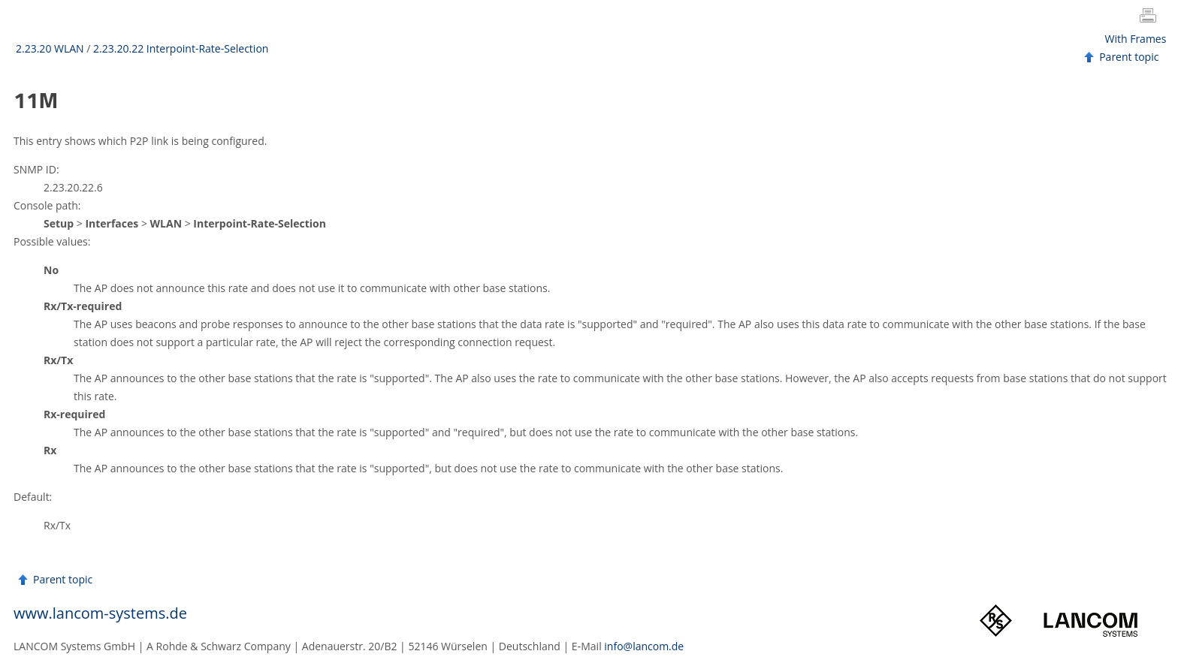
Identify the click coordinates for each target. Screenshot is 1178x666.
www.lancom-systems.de (100, 613)
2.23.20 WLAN (50, 48)
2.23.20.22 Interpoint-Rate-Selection (180, 48)
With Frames (1136, 39)
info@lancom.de (644, 646)
